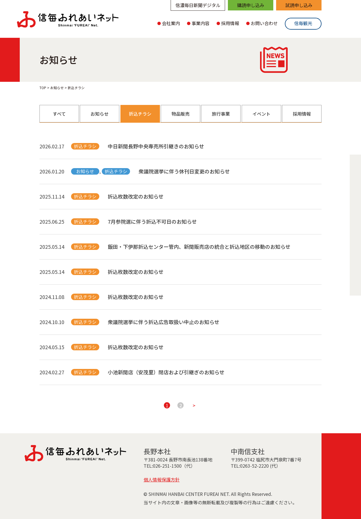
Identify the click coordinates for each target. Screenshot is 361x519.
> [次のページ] (194, 405)
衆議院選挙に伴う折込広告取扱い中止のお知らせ (163, 322)
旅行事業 (221, 113)
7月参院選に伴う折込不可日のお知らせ (152, 221)
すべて (59, 113)
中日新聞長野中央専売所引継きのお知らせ (156, 146)
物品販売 (180, 113)
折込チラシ (140, 113)
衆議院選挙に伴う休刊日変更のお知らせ (184, 171)
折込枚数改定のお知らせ (136, 196)
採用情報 (302, 113)
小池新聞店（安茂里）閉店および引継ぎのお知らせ (166, 372)
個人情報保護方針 (162, 479)
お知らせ (100, 113)
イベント (261, 113)
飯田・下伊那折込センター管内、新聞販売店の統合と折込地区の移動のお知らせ (199, 246)
